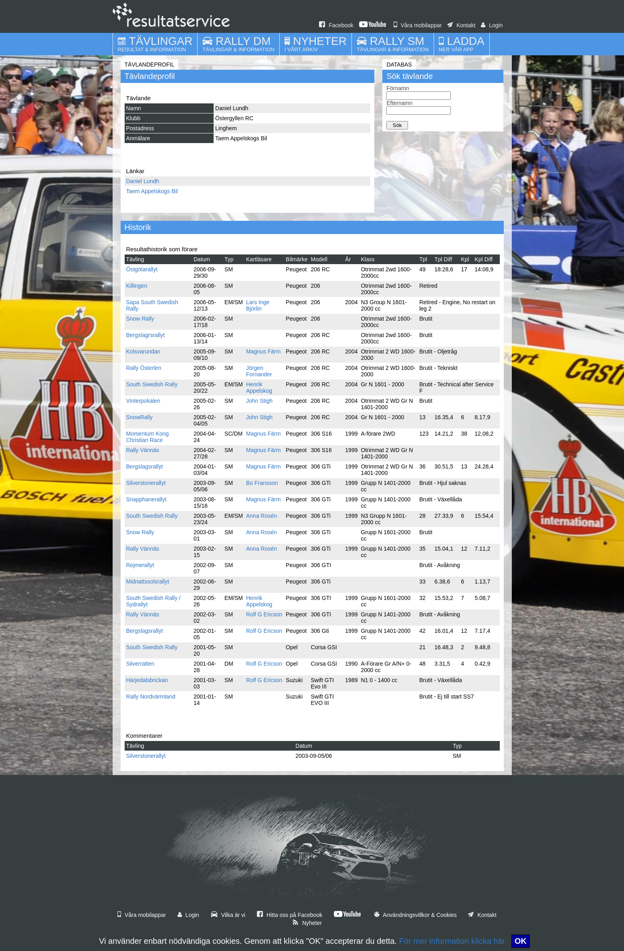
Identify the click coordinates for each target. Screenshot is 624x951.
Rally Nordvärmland (151, 696)
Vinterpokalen (143, 401)
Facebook (336, 25)
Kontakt (461, 25)
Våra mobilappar (418, 25)
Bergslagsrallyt (144, 466)
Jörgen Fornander (259, 371)
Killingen (136, 286)
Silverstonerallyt (146, 483)
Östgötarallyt (142, 269)
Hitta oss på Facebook (289, 915)
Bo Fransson (262, 483)
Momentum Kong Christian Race (147, 436)
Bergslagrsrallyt (145, 335)
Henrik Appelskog (259, 387)
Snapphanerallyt (146, 499)
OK (521, 941)
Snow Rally (140, 318)
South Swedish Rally (152, 384)
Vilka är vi (228, 915)
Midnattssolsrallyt (147, 581)
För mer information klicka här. (453, 941)
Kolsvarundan (143, 351)
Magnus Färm (263, 351)
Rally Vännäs (143, 450)
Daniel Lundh (143, 181)
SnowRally (139, 417)
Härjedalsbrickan (147, 680)
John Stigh (259, 401)
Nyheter (307, 923)
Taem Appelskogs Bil (152, 191)
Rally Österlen (144, 368)
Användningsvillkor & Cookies (415, 915)
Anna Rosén (261, 516)
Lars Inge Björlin (257, 305)
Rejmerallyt (140, 565)
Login (492, 25)
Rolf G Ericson (264, 614)
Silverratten (140, 663)
